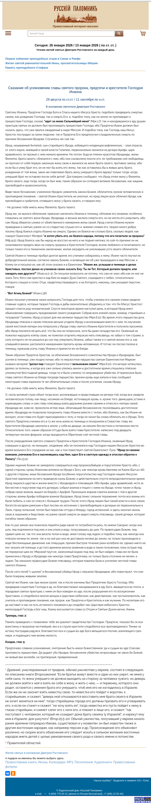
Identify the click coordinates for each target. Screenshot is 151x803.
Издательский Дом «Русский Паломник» (80, 790)
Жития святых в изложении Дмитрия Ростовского (36, 752)
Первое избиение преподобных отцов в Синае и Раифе (43, 58)
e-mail (38, 793)
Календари (57, 762)
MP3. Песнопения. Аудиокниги (89, 762)
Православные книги (20, 762)
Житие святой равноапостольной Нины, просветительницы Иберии (51, 63)
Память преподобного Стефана (26, 67)
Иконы (43, 762)
